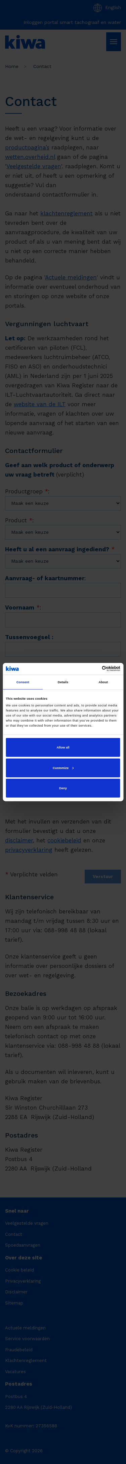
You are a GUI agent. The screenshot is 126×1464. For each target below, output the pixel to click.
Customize (63, 767)
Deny (63, 788)
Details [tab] (63, 682)
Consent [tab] (22, 682)
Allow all (63, 747)
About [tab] (103, 682)
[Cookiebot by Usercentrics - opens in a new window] (91, 668)
